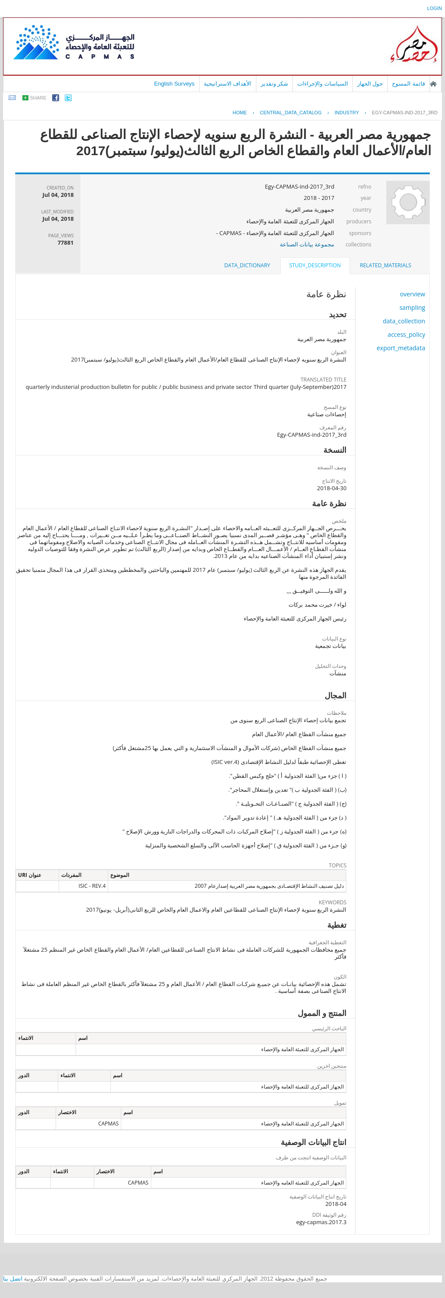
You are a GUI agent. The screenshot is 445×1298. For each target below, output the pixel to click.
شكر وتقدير (275, 83)
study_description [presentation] (315, 265)
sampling (412, 307)
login (434, 8)
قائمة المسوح (408, 83)
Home (239, 112)
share (38, 97)
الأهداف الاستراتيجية (228, 83)
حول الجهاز (370, 83)
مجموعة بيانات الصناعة (307, 244)
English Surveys (174, 83)
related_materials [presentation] (385, 265)
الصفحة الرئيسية (433, 83)
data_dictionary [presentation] (247, 265)
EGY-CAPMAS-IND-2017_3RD (405, 112)
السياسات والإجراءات (322, 83)
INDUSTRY (347, 112)
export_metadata (401, 348)
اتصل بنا (13, 1278)
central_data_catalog (291, 112)
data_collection (404, 321)
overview (412, 294)
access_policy (406, 334)
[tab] (385, 265)
